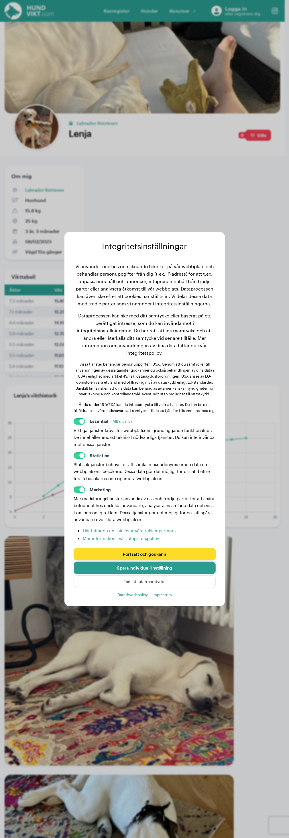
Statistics (99, 455)
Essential (111, 421)
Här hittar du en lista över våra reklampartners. (130, 530)
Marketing (100, 489)
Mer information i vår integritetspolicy (121, 538)
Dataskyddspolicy (132, 594)
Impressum (162, 594)
